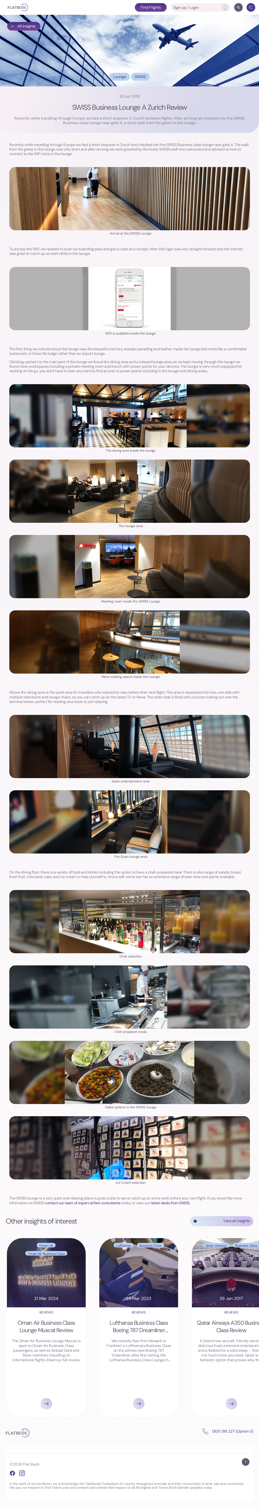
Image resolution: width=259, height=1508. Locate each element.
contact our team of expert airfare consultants (82, 1202)
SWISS (140, 76)
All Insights (23, 26)
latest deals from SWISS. (170, 1202)
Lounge (119, 76)
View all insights (236, 1220)
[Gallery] (129, 1327)
